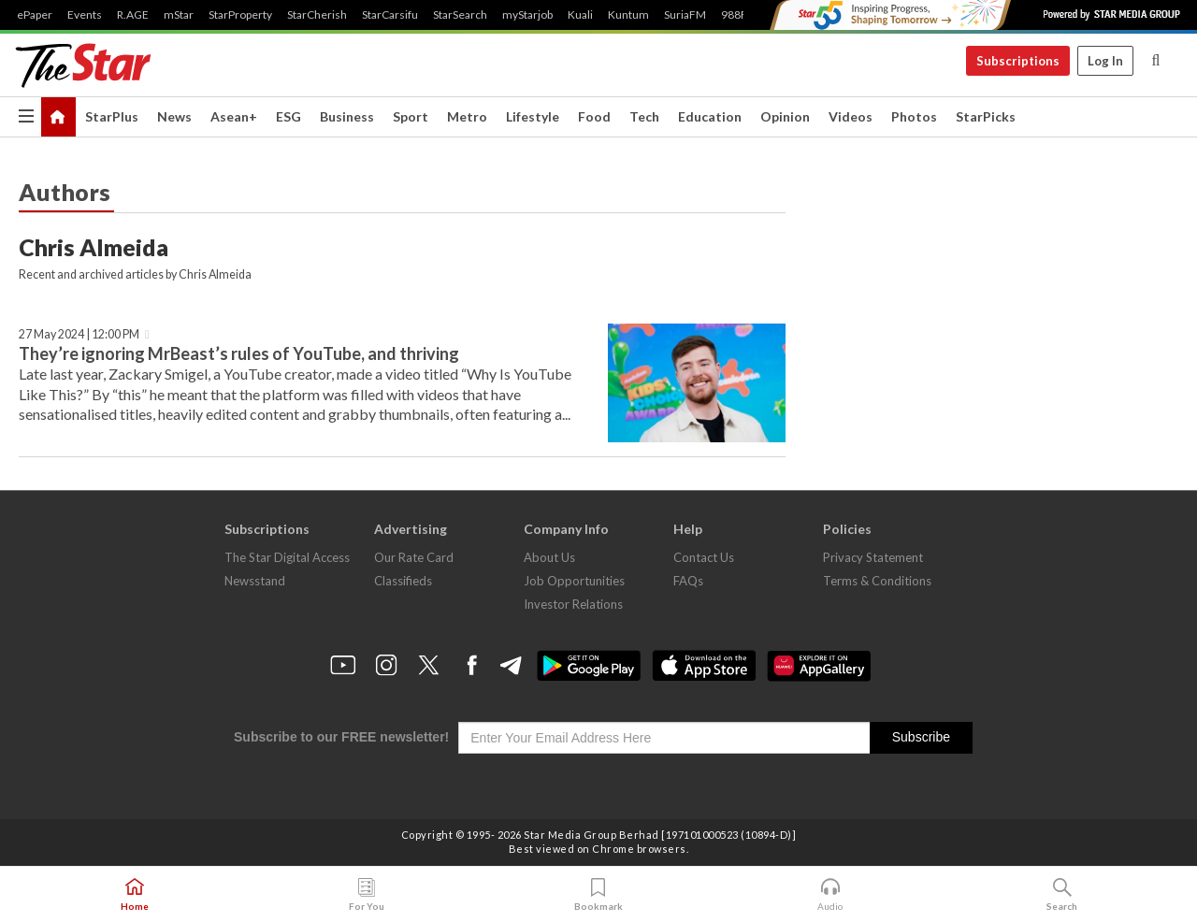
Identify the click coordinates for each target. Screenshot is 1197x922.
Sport (410, 116)
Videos (851, 116)
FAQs (688, 580)
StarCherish (317, 15)
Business (347, 116)
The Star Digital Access (287, 557)
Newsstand (254, 580)
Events (84, 15)
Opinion (785, 116)
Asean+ (233, 116)
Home (135, 895)
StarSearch (460, 15)
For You (366, 895)
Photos (914, 116)
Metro (467, 116)
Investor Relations (573, 604)
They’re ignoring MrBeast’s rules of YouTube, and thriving (239, 353)
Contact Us (703, 557)
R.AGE (133, 15)
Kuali (580, 15)
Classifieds (403, 580)
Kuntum (628, 15)
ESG (288, 116)
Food (594, 116)
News (174, 116)
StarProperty (240, 15)
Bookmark (598, 895)
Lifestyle (532, 116)
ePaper (34, 15)
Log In (1105, 60)
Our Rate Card (414, 557)
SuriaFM (685, 15)
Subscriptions (1018, 60)
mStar (179, 15)
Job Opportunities (574, 580)
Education (710, 116)
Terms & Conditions (877, 580)
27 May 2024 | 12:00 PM (79, 334)
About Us (549, 557)
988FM (739, 15)
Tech (644, 116)
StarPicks (986, 116)
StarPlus (111, 116)
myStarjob (527, 15)
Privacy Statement (873, 557)
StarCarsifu (390, 15)
